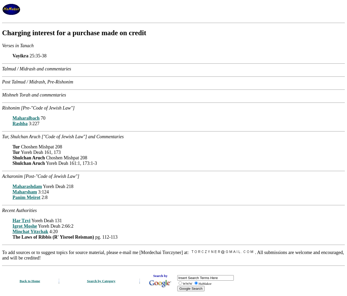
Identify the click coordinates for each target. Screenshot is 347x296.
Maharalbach (26, 118)
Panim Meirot (26, 197)
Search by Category (101, 281)
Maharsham (24, 192)
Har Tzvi (21, 220)
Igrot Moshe (24, 226)
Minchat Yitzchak (30, 231)
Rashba (20, 123)
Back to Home (30, 281)
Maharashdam (27, 186)
